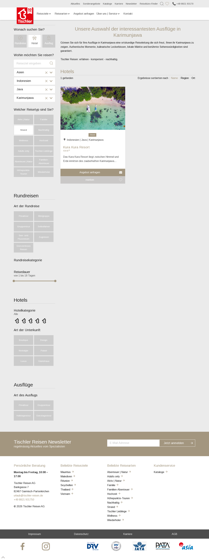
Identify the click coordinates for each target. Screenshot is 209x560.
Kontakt (128, 13)
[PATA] (163, 550)
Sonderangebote (91, 3)
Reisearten (62, 13)
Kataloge (107, 3)
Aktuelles (75, 3)
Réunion (66, 480)
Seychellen (68, 485)
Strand (92, 135)
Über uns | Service (108, 13)
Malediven (68, 476)
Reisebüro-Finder (149, 3)
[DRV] (93, 550)
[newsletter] (136, 442)
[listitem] (174, 78)
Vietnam (67, 494)
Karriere (119, 3)
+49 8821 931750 (24, 499)
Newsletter (131, 3)
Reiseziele (44, 13)
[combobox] (34, 64)
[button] (92, 172)
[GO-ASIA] (186, 550)
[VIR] (116, 550)
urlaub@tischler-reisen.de (28, 495)
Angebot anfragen (83, 13)
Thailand (67, 489)
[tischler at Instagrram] (46, 546)
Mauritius (67, 472)
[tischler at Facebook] (22, 546)
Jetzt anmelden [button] (180, 442)
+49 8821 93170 (182, 3)
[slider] (14, 281)
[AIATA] (139, 550)
